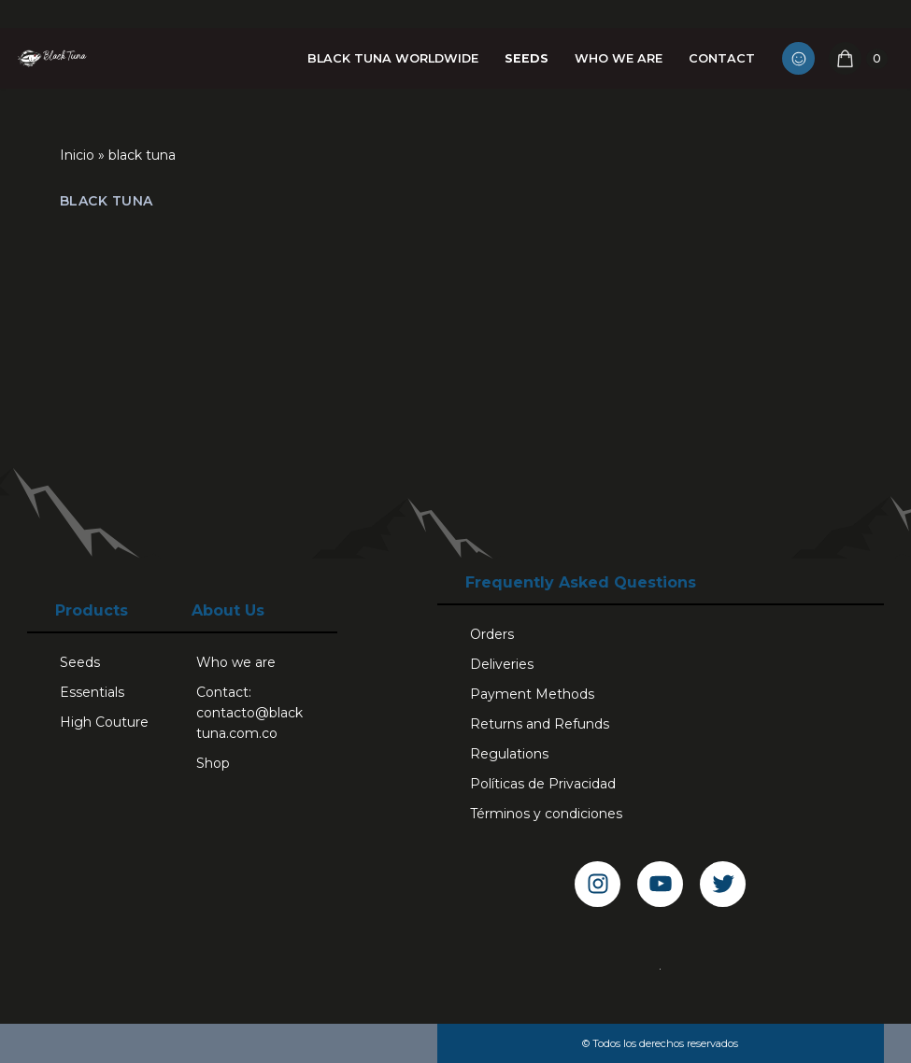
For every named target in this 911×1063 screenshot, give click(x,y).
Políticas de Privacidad (543, 783)
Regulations (509, 753)
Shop (213, 763)
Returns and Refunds (539, 724)
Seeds (526, 58)
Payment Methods (532, 694)
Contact (722, 58)
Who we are (618, 58)
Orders (492, 634)
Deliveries (502, 664)
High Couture (104, 722)
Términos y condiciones (546, 813)
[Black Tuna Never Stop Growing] (51, 58)
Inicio (77, 155)
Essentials (92, 692)
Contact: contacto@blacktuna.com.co (249, 713)
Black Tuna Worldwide (392, 58)
